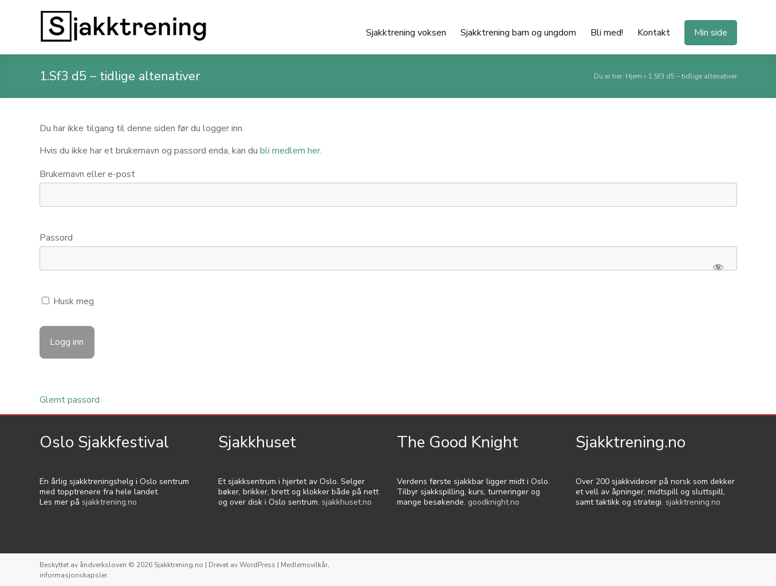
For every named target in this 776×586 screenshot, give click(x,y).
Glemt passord (70, 400)
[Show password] (718, 267)
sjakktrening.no (109, 502)
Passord (56, 237)
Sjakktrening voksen (406, 32)
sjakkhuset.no (347, 502)
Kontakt (653, 32)
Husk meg (68, 301)
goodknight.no (493, 502)
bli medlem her (290, 150)
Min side (710, 32)
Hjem (633, 76)
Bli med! (606, 32)
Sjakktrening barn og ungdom (518, 32)
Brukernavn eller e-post (87, 174)
